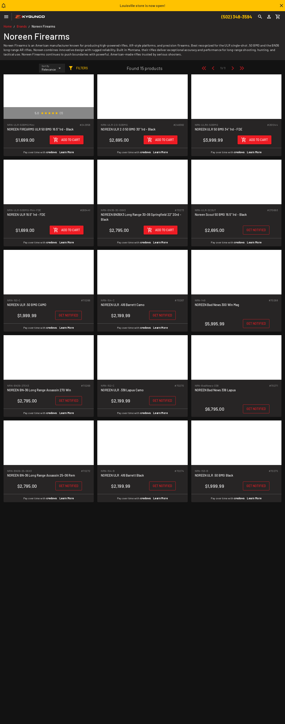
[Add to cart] (66, 139)
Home (8, 26)
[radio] (42, 113)
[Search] (260, 16)
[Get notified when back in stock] (256, 230)
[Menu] (6, 16)
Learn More (66, 152)
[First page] (204, 68)
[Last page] (242, 68)
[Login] (269, 16)
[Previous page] (213, 68)
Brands (22, 26)
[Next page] (232, 68)
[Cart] (277, 16)
